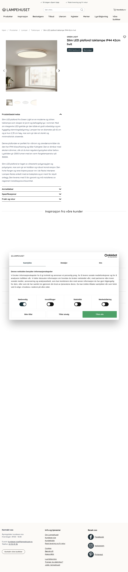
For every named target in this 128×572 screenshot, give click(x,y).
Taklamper (35, 32)
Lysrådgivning (101, 18)
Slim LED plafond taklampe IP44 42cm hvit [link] (59, 32)
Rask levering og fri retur (77, 2)
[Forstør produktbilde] (31, 68)
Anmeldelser (8, 191)
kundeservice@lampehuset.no (20, 542)
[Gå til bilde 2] (17, 105)
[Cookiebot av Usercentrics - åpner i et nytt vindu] (106, 256)
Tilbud (51, 18)
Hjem (4, 32)
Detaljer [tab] (64, 263)
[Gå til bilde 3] (25, 105)
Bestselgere (38, 18)
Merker (86, 18)
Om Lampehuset (52, 535)
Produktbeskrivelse (11, 116)
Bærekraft (49, 551)
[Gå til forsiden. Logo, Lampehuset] (22, 11)
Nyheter (74, 18)
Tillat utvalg (64, 314)
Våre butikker (116, 20)
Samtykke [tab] (27, 263)
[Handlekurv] (119, 11)
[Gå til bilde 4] (33, 105)
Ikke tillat (28, 314)
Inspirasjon (23, 18)
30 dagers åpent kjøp (49, 2)
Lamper (24, 32)
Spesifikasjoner (9, 196)
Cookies (48, 548)
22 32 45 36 (13, 544)
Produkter (8, 18)
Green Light (72, 39)
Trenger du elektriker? (54, 562)
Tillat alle (100, 314)
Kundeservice (50, 538)
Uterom (62, 18)
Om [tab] (100, 263)
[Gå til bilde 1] (9, 105)
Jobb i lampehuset (52, 565)
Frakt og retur (8, 201)
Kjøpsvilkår (49, 554)
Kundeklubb (50, 540)
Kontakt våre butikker (13, 552)
